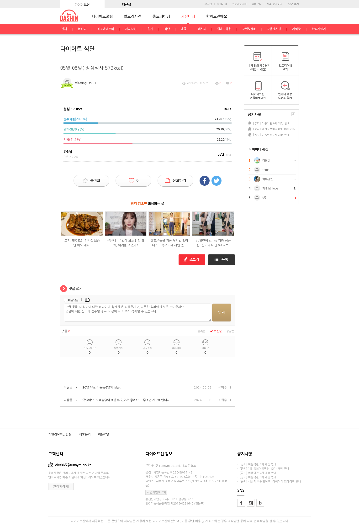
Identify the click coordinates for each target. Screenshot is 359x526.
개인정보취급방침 (60, 434)
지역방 (296, 29)
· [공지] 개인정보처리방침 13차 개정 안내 (263, 468)
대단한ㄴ (267, 160)
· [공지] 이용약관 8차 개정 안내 (256, 464)
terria (265, 169)
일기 (150, 29)
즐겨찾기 (293, 4)
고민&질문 (249, 29)
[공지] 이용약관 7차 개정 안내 (271, 135)
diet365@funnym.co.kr (69, 465)
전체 (64, 29)
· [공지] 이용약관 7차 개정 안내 (256, 473)
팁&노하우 (224, 29)
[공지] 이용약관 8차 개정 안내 (271, 123)
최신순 (216, 331)
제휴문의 (85, 434)
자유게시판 (274, 29)
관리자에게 (319, 29)
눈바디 (82, 29)
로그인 (208, 4)
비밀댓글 (73, 300)
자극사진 (131, 29)
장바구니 (256, 4)
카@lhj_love (270, 188)
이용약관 (104, 434)
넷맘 (265, 197)
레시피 (202, 29)
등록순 (202, 331)
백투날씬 (267, 179)
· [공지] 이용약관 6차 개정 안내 (256, 477)
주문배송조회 (239, 4)
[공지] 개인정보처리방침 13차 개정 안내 (275, 129)
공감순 (230, 331)
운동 (184, 29)
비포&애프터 (105, 29)
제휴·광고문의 (274, 4)
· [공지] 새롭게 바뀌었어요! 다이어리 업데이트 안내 (269, 481)
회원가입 (222, 4)
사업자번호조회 (156, 492)
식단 (167, 29)
